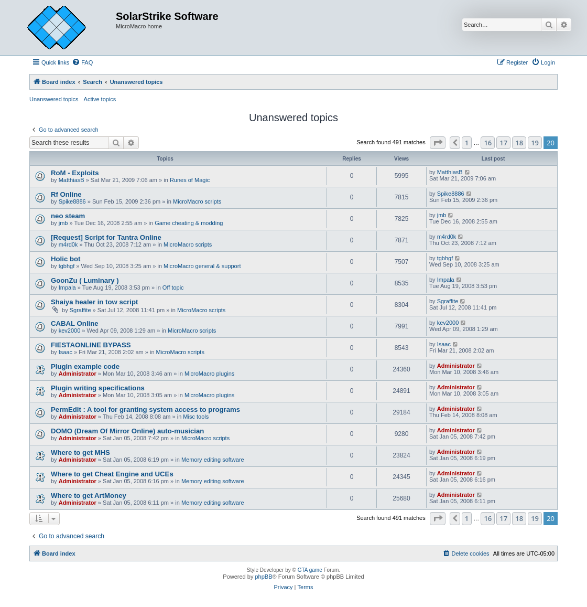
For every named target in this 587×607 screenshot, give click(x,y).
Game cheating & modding (189, 223)
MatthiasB (71, 180)
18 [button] (519, 142)
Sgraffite (80, 310)
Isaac (65, 352)
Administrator (77, 373)
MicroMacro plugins (209, 373)
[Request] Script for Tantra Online (106, 237)
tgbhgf (67, 266)
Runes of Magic (190, 180)
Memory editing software (212, 459)
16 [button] (488, 142)
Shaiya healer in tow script (94, 302)
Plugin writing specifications (98, 388)
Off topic (173, 287)
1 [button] (467, 142)
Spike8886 (72, 201)
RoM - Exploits (75, 173)
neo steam (68, 216)
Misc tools (196, 416)
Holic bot (65, 259)
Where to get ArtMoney (88, 495)
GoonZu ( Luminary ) (85, 280)
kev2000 (70, 330)
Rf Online (66, 194)
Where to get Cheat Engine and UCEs (112, 474)
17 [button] (503, 142)
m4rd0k (68, 244)
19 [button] (535, 142)
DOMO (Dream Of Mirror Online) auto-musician (127, 431)
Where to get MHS (80, 452)
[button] (437, 142)
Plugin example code (85, 366)
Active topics (100, 99)
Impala (67, 287)
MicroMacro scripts (197, 201)
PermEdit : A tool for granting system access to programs (145, 409)
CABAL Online (75, 323)
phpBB (263, 576)
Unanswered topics (54, 99)
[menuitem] (82, 62)
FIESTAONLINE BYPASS (91, 345)
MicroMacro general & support (202, 266)
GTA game (310, 570)
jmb (63, 223)
